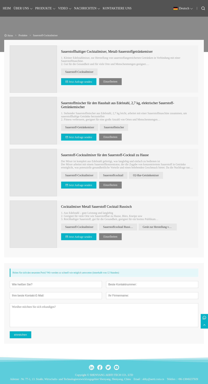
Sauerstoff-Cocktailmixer (79, 71)
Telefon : (172, 379)
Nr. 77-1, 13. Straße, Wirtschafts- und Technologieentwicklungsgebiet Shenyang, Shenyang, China (76, 379)
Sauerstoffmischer (114, 127)
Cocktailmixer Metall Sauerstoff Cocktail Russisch (96, 206)
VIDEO (63, 8)
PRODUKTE (43, 8)
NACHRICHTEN (85, 8)
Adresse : (15, 379)
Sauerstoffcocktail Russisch (118, 226)
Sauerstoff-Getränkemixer (79, 127)
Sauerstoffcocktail (113, 175)
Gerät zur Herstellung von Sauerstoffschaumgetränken (160, 226)
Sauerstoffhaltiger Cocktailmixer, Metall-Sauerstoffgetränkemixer (107, 51)
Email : (138, 379)
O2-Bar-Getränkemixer (146, 175)
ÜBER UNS (21, 8)
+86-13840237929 (187, 379)
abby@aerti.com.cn (153, 379)
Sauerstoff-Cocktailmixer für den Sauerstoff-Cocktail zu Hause (105, 155)
